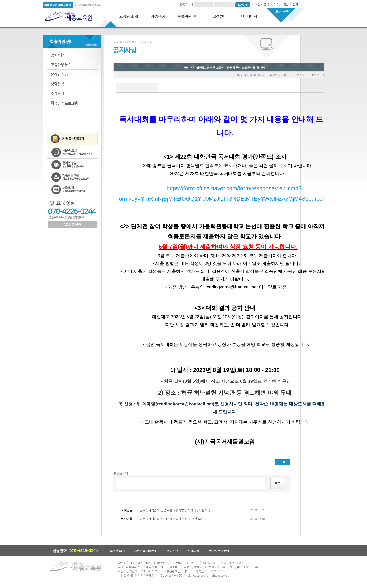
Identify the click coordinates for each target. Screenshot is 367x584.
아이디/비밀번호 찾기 (284, 4)
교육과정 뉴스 (72, 65)
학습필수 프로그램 (72, 103)
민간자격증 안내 (219, 551)
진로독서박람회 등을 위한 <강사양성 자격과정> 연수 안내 (177, 510)
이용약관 (172, 551)
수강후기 (72, 93)
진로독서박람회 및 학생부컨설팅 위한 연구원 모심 (172, 518)
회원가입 (260, 4)
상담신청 (72, 84)
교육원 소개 (117, 551)
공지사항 (72, 55)
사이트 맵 (193, 551)
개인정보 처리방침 (146, 551)
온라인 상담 (72, 74)
